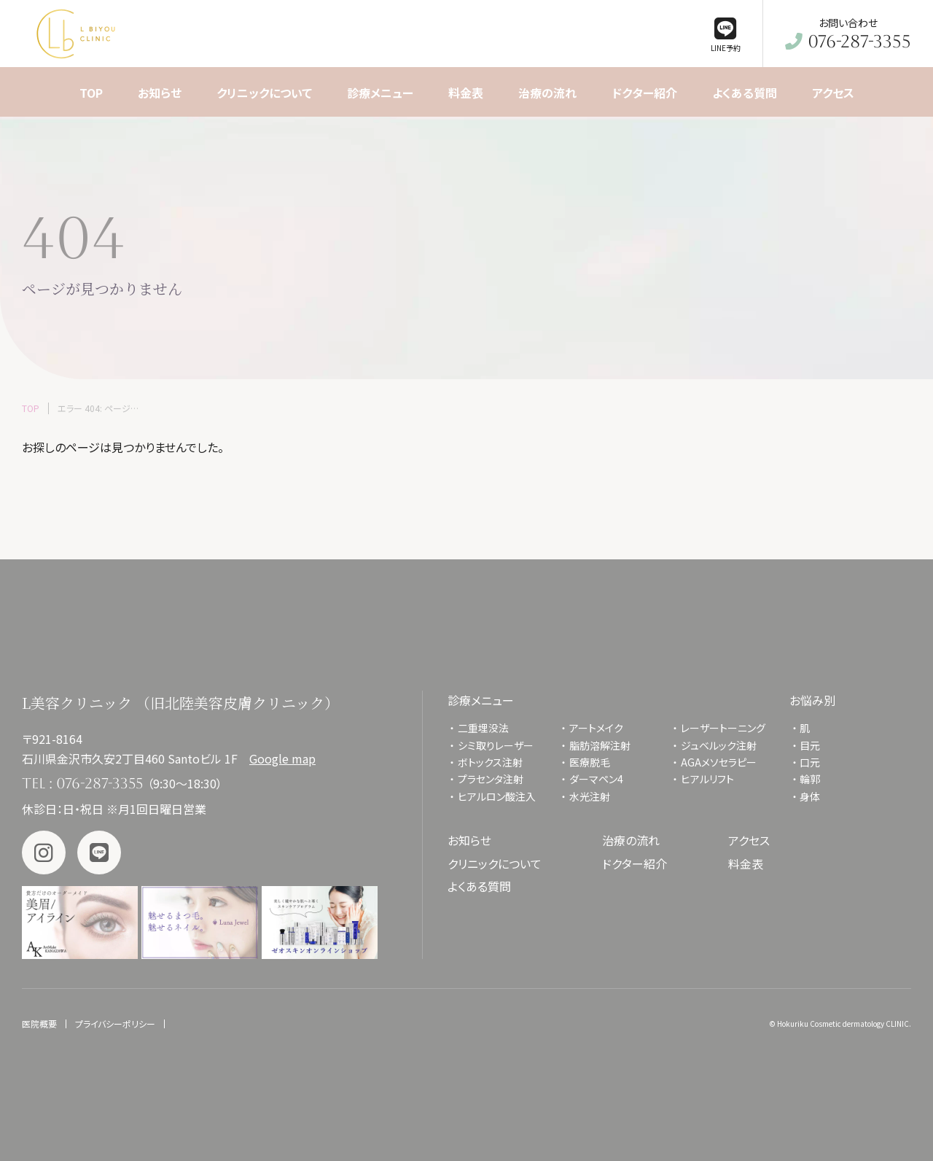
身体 (810, 796)
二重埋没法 (483, 728)
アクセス (749, 840)
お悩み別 (812, 700)
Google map (282, 758)
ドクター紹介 (634, 863)
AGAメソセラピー (719, 762)
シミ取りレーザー (501, 745)
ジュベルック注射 (719, 745)
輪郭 (810, 779)
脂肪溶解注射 (600, 745)
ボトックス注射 (490, 762)
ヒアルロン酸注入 (497, 796)
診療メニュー (481, 700)
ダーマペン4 (596, 779)
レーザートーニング (723, 728)
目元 (810, 745)
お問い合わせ (848, 34)
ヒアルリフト (707, 779)
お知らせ (469, 840)
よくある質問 (479, 886)
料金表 (745, 863)
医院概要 (39, 1023)
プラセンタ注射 (490, 779)
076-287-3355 (99, 783)
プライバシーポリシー (115, 1023)
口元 (810, 762)
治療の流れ (631, 840)
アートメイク (596, 728)
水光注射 (589, 796)
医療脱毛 (589, 762)
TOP (30, 408)
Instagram (44, 852)
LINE (99, 852)
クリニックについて (495, 863)
